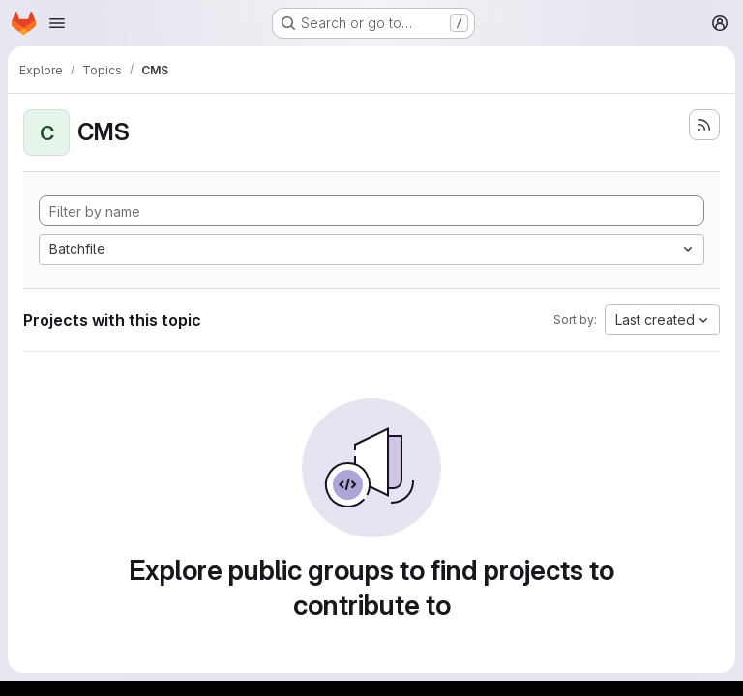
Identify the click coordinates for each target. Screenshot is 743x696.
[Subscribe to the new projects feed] (704, 124)
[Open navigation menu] (57, 23)
